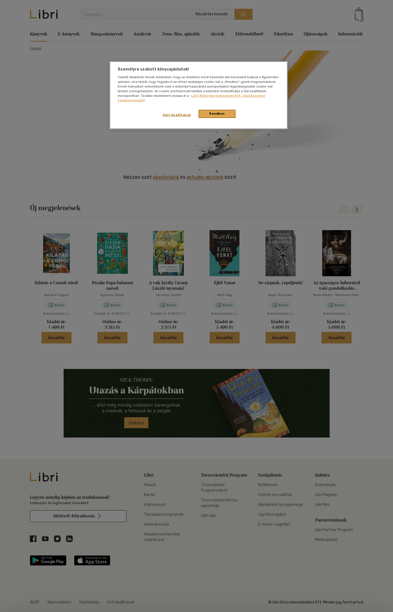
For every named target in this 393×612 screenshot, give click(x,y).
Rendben (217, 113)
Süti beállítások (177, 115)
